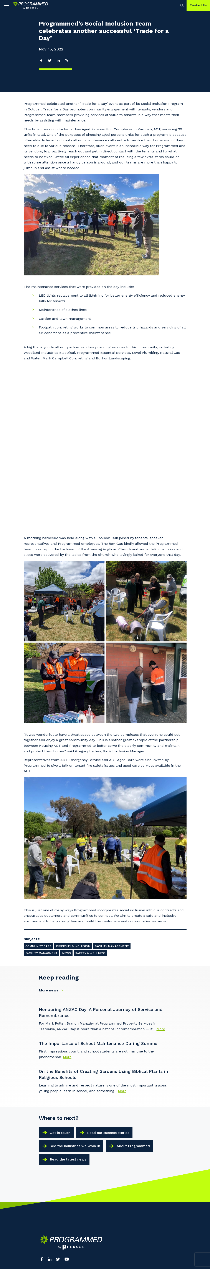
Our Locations (49, 1146)
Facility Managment (41, 796)
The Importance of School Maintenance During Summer (99, 886)
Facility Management (112, 789)
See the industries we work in (75, 989)
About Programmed (133, 989)
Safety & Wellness (90, 796)
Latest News (48, 1152)
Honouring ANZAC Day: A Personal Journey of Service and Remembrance (101, 855)
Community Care (38, 789)
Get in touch (60, 976)
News (66, 796)
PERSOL (113, 1133)
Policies (73, 1205)
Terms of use (48, 1205)
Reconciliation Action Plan (126, 1146)
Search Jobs (116, 1139)
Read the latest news (68, 1002)
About (43, 1133)
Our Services (48, 1139)
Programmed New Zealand (92, 1187)
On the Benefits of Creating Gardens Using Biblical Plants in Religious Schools (103, 917)
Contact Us (198, 5)
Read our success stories (108, 976)
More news (52, 833)
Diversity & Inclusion (73, 789)
